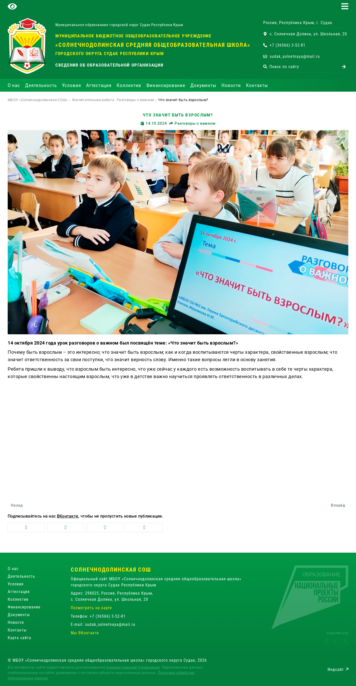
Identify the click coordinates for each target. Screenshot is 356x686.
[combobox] (301, 66)
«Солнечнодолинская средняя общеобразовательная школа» (152, 45)
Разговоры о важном (135, 100)
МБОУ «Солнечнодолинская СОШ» (38, 100)
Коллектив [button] (129, 85)
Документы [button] (203, 85)
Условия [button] (71, 85)
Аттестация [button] (98, 85)
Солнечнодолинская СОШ (111, 569)
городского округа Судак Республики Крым (109, 53)
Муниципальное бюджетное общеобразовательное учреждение (133, 35)
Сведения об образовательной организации (109, 65)
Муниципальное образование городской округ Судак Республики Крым (119, 25)
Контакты (257, 85)
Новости (231, 85)
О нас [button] (14, 85)
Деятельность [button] (41, 85)
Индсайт (336, 669)
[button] (345, 6)
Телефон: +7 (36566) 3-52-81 (98, 616)
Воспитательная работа (93, 100)
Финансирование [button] (165, 85)
